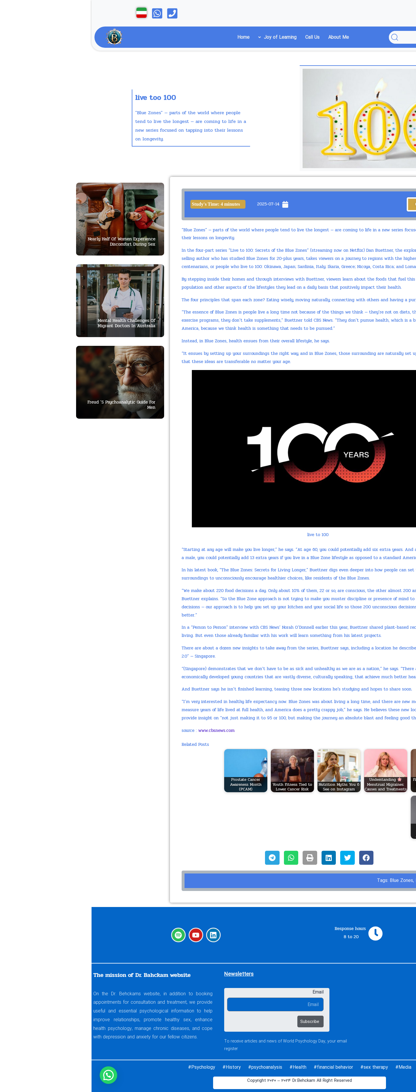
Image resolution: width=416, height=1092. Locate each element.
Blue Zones (310, 880)
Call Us (221, 37)
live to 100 (334, 880)
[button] (16, 1075)
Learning (344, 1000)
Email (226, 992)
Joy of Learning (186, 37)
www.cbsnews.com (125, 730)
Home (152, 37)
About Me (247, 37)
